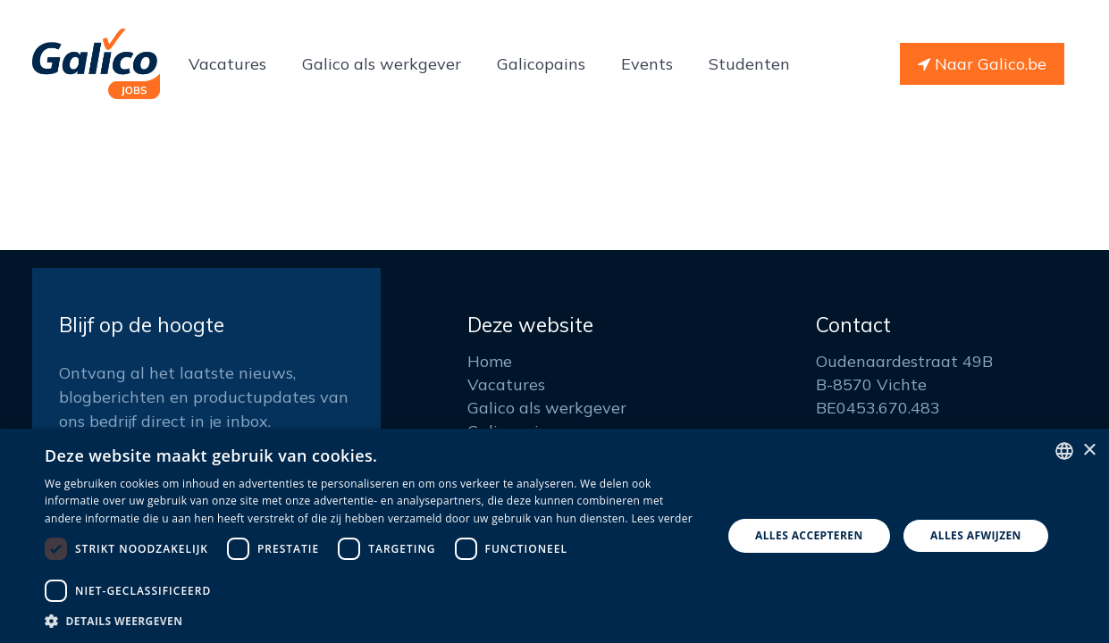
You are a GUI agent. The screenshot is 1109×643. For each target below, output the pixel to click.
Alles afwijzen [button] (975, 535)
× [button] (1089, 450)
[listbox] (1064, 451)
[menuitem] (227, 64)
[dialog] (554, 536)
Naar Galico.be (982, 64)
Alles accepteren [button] (809, 535)
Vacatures (506, 384)
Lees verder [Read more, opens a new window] (662, 518)
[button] (373, 621)
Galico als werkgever (546, 407)
